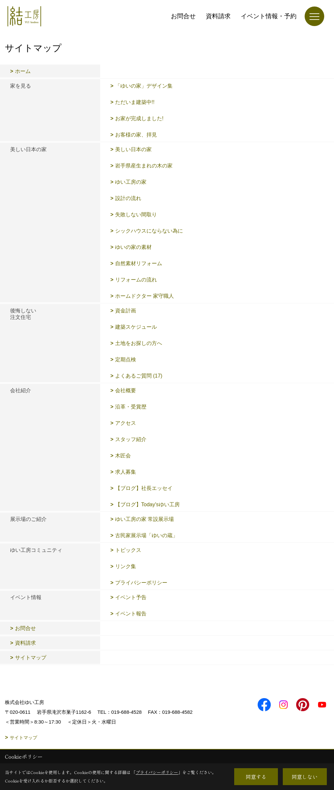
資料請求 (218, 16)
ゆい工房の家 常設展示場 (144, 519)
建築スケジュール (136, 327)
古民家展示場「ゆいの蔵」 (146, 535)
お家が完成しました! (139, 118)
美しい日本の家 (133, 149)
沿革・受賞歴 (130, 406)
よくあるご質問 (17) (138, 376)
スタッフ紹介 (130, 439)
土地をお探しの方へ (138, 343)
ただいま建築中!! (135, 102)
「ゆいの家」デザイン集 (149, 86)
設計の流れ (128, 198)
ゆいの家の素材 (133, 247)
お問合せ (183, 16)
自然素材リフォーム (138, 263)
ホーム (23, 71)
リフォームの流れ (136, 279)
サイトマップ (30, 657)
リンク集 (125, 566)
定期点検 (125, 359)
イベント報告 (130, 613)
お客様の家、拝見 (136, 134)
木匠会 (123, 455)
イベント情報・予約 (268, 16)
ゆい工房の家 (130, 182)
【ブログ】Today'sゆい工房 (147, 504)
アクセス (125, 423)
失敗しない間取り (136, 214)
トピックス (128, 550)
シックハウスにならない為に (149, 231)
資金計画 (125, 310)
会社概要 (125, 390)
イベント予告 (130, 597)
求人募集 (125, 472)
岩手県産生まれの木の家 (144, 165)
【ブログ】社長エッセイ (144, 488)
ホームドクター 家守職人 (144, 296)
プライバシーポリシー (141, 582)
